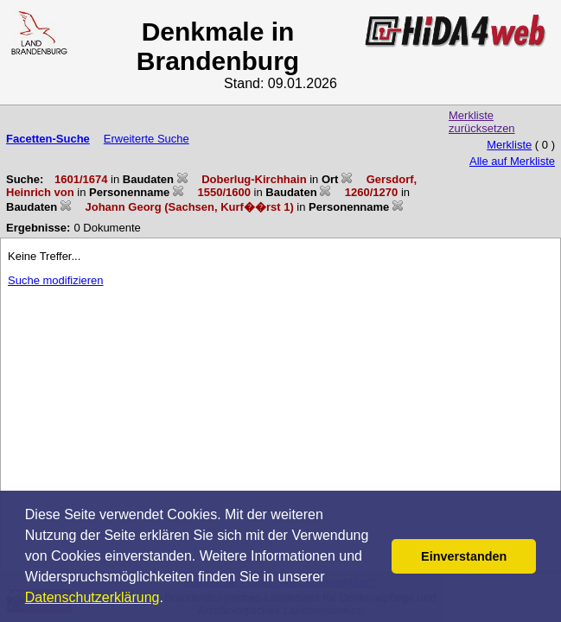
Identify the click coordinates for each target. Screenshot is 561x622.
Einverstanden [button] (464, 556)
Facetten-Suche (48, 138)
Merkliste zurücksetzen (482, 122)
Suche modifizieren (56, 280)
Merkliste (509, 144)
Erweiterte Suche (146, 138)
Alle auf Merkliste (512, 161)
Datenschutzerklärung (92, 597)
